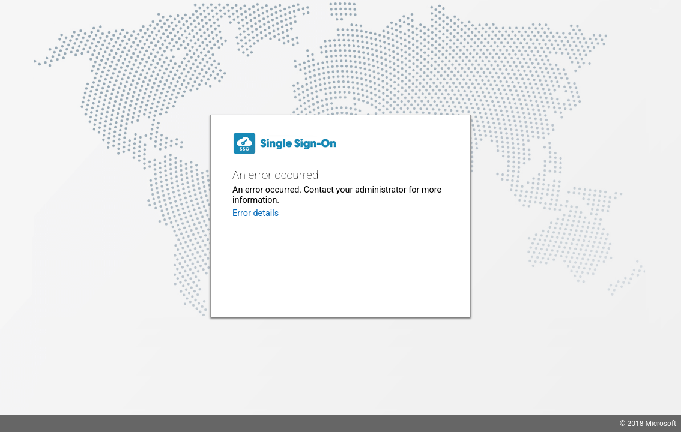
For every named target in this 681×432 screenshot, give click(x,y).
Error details (255, 213)
